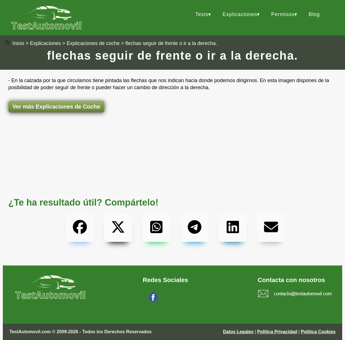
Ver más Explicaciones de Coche (56, 106)
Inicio (14, 43)
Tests (201, 14)
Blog (314, 14)
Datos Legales (238, 331)
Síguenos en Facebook (183, 300)
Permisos (282, 14)
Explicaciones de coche (93, 43)
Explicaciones (239, 14)
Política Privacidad (277, 331)
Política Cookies (318, 331)
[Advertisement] (172, 134)
